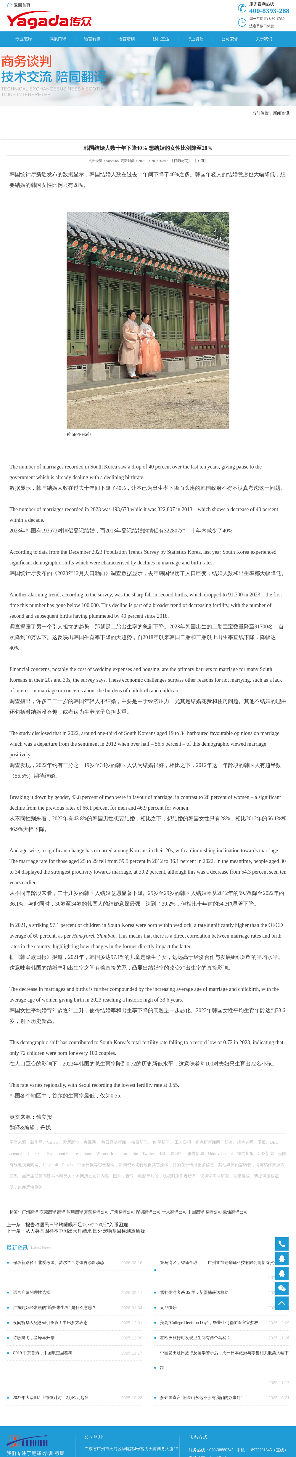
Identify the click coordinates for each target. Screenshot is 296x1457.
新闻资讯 (281, 113)
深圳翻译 (75, 1212)
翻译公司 (213, 1212)
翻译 (61, 1212)
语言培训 (126, 39)
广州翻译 (30, 1212)
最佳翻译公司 (235, 1212)
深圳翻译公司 (148, 1212)
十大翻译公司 (174, 1212)
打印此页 (181, 161)
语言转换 (92, 39)
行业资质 (195, 39)
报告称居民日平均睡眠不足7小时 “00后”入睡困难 (76, 1224)
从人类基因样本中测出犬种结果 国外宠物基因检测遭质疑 (85, 1230)
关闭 (200, 161)
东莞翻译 (48, 1212)
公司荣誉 (229, 39)
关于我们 (264, 39)
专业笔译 (23, 39)
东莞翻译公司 (96, 1212)
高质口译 (58, 39)
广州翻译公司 (122, 1212)
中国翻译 (196, 1212)
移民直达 (161, 39)
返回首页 (22, 5)
